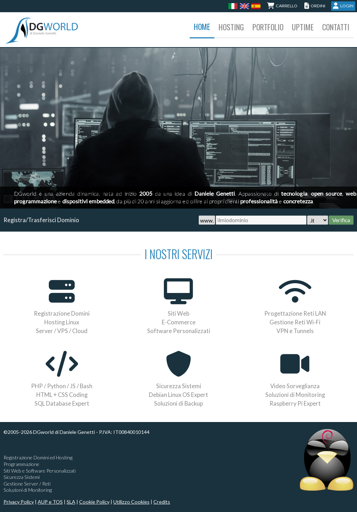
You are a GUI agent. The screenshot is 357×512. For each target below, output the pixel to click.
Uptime (303, 26)
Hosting (231, 26)
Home (202, 26)
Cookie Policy (94, 502)
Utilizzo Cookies (131, 502)
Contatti (335, 26)
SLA (71, 502)
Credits (161, 502)
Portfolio (267, 26)
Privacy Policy (18, 502)
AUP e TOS (50, 502)
